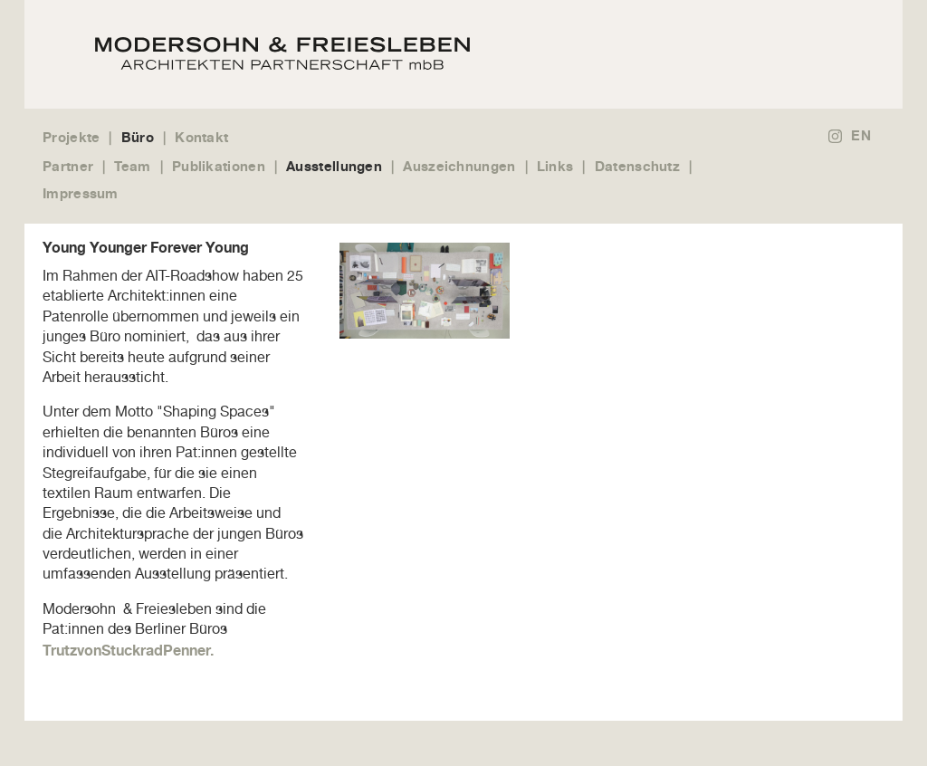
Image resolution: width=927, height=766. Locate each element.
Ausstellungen (334, 166)
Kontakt (201, 137)
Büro (137, 137)
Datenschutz (637, 166)
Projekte (71, 137)
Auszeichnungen (459, 166)
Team (132, 166)
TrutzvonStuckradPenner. (128, 650)
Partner (68, 166)
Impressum (81, 193)
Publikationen (218, 166)
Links (555, 166)
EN (861, 135)
